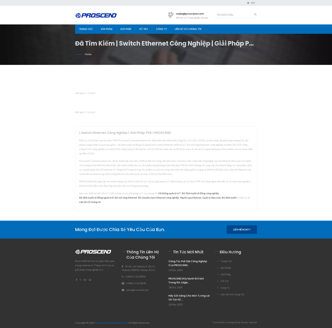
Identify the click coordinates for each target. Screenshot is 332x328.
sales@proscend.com (190, 14)
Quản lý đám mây (211, 197)
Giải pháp (125, 29)
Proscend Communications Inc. (111, 322)
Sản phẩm (106, 29)
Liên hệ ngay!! (242, 229)
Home (88, 54)
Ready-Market (249, 322)
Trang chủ (86, 29)
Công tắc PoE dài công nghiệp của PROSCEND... (187, 263)
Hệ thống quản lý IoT (169, 193)
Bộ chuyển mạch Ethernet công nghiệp (158, 197)
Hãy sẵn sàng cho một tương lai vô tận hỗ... (189, 297)
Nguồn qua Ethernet (190, 197)
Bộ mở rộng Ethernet (126, 197)
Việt (253, 3)
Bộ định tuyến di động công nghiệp (200, 193)
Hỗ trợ (143, 29)
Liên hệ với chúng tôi (188, 29)
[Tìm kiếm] (254, 14)
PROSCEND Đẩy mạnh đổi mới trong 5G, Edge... (186, 280)
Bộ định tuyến (229, 197)
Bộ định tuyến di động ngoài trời (96, 197)
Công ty (161, 29)
